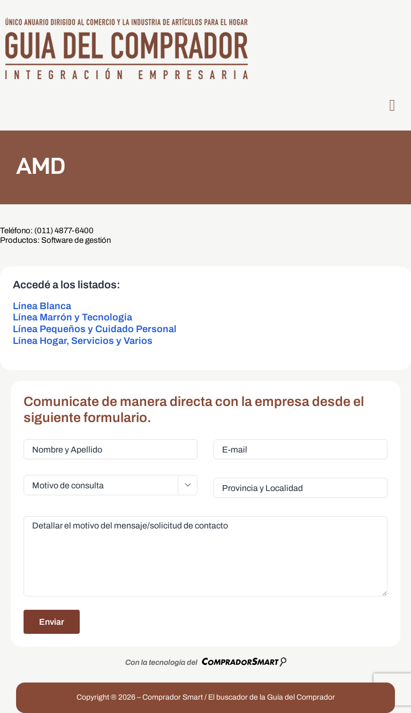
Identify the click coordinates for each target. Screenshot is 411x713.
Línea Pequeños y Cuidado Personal (95, 329)
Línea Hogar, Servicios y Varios (83, 340)
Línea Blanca (42, 306)
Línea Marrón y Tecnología (72, 317)
